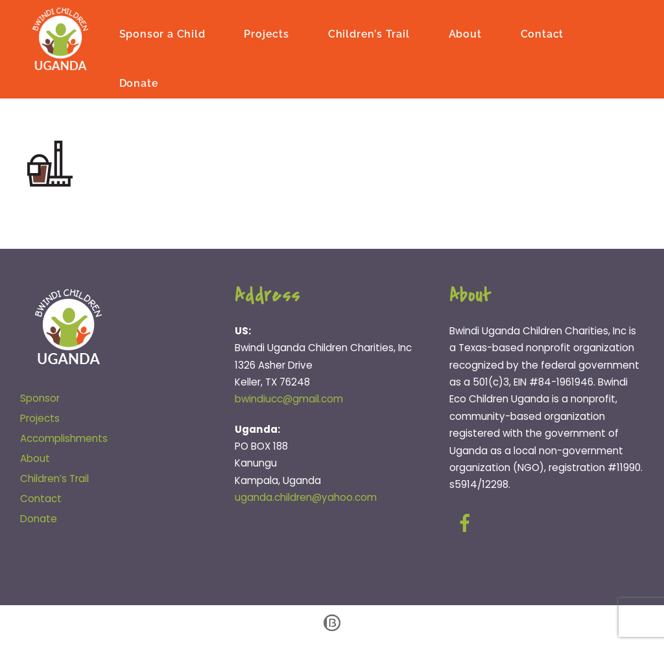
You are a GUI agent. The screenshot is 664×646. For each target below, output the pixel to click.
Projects (266, 34)
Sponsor (40, 398)
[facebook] (467, 523)
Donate (139, 83)
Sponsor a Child (162, 34)
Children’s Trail (369, 34)
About (465, 34)
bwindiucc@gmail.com (289, 399)
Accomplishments (64, 438)
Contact (542, 34)
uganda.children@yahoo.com (306, 497)
